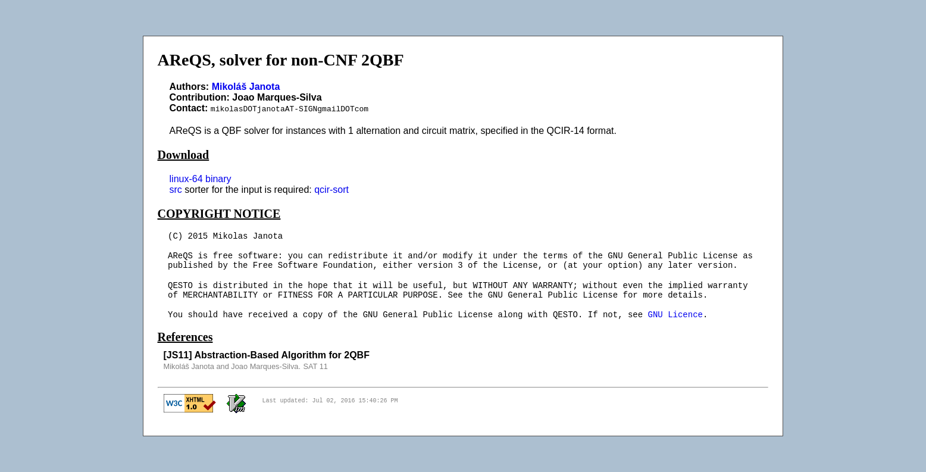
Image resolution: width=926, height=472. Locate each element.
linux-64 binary (201, 179)
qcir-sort (331, 190)
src (176, 190)
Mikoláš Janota (246, 87)
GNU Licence (675, 315)
